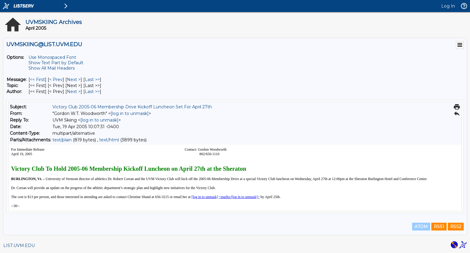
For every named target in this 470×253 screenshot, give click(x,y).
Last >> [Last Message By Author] (92, 91)
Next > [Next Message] (74, 79)
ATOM (421, 226)
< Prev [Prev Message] (56, 79)
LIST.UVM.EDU (19, 245)
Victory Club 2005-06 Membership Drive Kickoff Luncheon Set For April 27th (132, 107)
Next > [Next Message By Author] (74, 91)
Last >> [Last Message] (92, 79)
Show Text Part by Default (55, 62)
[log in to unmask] (130, 113)
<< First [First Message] (37, 79)
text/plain (62, 140)
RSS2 (455, 226)
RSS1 (439, 226)
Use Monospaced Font (52, 57)
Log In (448, 6)
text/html (109, 140)
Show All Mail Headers (51, 68)
